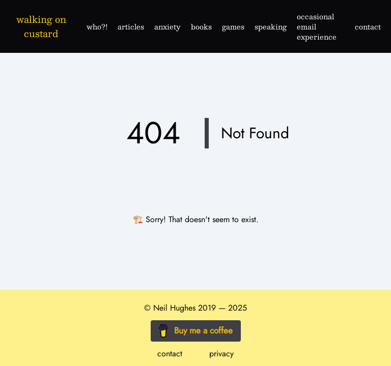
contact (169, 353)
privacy (221, 353)
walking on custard (41, 26)
